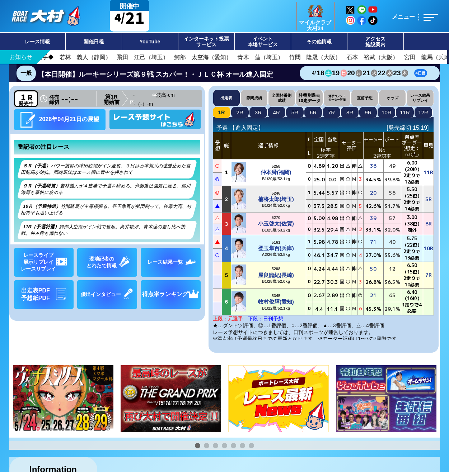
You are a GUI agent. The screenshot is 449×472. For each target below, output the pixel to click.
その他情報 (319, 41)
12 (423, 112)
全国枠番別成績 (281, 97)
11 (405, 112)
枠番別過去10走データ (309, 98)
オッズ (392, 98)
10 (387, 112)
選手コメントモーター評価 (337, 98)
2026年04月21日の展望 (59, 119)
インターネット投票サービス (206, 41)
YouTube (150, 41)
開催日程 (94, 41)
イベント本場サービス (263, 41)
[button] (197, 445)
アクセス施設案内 (375, 41)
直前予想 (365, 98)
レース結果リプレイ (420, 97)
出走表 (226, 98)
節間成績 (254, 98)
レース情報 (37, 41)
